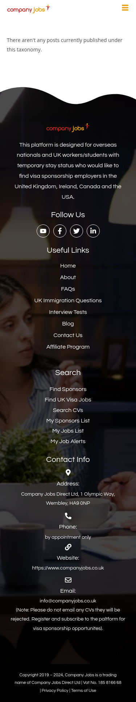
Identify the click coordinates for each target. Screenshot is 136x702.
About (68, 277)
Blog (68, 324)
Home (68, 266)
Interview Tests (68, 312)
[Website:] (68, 547)
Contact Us (68, 335)
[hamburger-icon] (125, 8)
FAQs (68, 289)
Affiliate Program (68, 347)
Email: (68, 591)
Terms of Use (83, 690)
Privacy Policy (55, 690)
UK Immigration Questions (68, 300)
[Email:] (68, 580)
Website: (68, 558)
